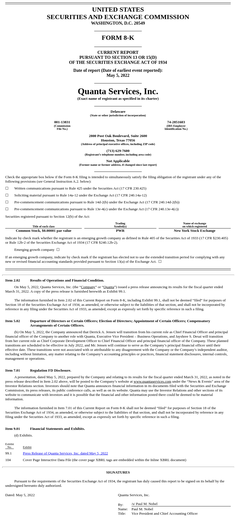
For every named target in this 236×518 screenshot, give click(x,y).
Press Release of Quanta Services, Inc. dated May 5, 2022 (65, 453)
